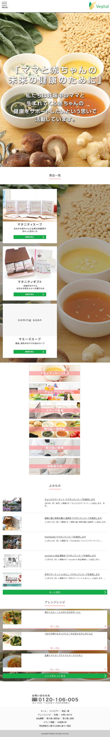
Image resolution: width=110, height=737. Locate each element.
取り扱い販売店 (53, 718)
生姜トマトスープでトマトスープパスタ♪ (63, 655)
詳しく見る (55, 626)
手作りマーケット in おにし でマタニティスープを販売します (72, 574)
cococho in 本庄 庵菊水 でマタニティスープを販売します (70, 555)
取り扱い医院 (68, 718)
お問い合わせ (66, 714)
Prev (4, 89)
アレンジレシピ (44, 714)
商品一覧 (65, 711)
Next (106, 89)
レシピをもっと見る (55, 675)
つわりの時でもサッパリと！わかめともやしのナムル (69, 633)
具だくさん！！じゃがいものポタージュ (63, 612)
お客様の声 (62, 722)
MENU (5, 5)
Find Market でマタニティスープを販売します (65, 536)
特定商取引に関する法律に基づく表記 (55, 725)
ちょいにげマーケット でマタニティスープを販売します (70, 499)
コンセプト (54, 711)
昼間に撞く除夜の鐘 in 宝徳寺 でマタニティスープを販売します (73, 518)
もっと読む (55, 592)
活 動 (56, 714)
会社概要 (39, 718)
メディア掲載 (48, 722)
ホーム (43, 711)
